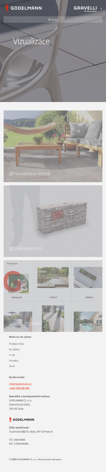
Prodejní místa (16, 343)
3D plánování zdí (24, 253)
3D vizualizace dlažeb (29, 177)
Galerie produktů (25, 329)
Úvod (12, 366)
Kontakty (13, 360)
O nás (12, 355)
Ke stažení (14, 349)
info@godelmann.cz (20, 384)
